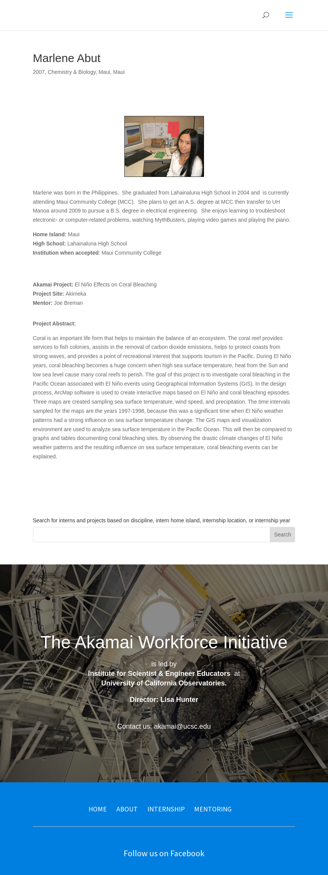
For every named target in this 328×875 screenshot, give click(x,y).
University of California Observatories (163, 683)
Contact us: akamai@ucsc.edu (164, 726)
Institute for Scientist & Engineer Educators (159, 673)
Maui (104, 72)
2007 (39, 72)
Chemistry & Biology (72, 72)
